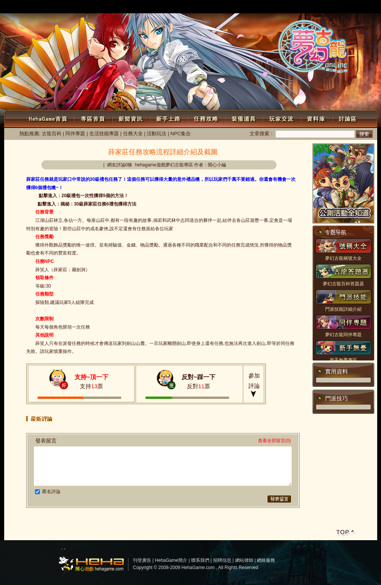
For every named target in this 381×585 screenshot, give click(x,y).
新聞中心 (233, 7)
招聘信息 (222, 560)
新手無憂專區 (343, 360)
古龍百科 (52, 133)
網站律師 (244, 560)
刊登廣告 (142, 560)
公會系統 (362, 7)
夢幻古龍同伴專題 (343, 334)
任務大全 (133, 133)
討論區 (309, 7)
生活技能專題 (104, 133)
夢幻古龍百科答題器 (343, 283)
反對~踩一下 (198, 377)
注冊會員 (113, 6)
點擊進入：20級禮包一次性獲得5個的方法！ (83, 195)
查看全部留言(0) (274, 440)
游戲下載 (287, 7)
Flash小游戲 (334, 7)
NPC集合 (181, 133)
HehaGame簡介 (171, 560)
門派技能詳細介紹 (343, 309)
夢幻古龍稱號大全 (343, 258)
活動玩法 (156, 133)
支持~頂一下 (91, 377)
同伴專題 (75, 133)
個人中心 (142, 6)
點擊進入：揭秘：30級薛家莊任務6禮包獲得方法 (87, 204)
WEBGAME (260, 7)
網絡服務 (266, 560)
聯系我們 (200, 560)
